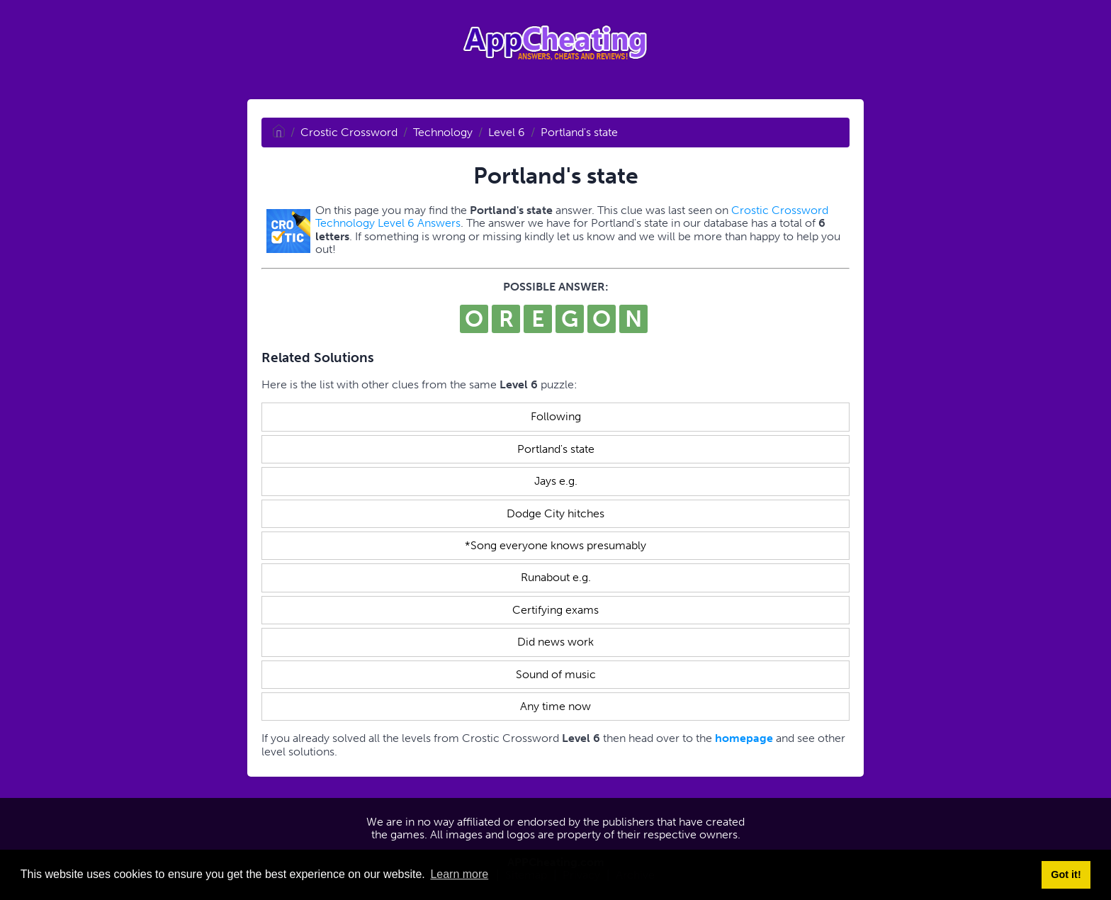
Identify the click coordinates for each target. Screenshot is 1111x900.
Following (556, 416)
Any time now (555, 706)
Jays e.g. (555, 481)
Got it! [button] (1066, 874)
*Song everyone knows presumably (555, 545)
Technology (443, 132)
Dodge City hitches (555, 513)
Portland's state (579, 132)
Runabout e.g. (556, 577)
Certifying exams (555, 610)
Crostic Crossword (348, 132)
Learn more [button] (459, 874)
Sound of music (556, 674)
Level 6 (506, 132)
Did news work (555, 641)
